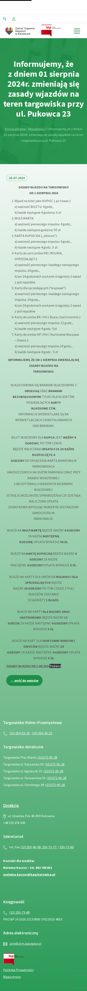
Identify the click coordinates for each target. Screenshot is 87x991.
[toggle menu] (77, 30)
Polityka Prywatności (18, 970)
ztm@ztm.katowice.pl (25, 943)
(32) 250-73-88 (19, 912)
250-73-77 (49, 847)
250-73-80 (67, 847)
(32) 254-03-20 (19, 733)
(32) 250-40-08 (30, 847)
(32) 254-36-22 (42, 733)
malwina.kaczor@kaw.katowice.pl (29, 874)
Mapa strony (12, 977)
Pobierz (55, 666)
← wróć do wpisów (24, 680)
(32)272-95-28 (47, 757)
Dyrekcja (11, 805)
